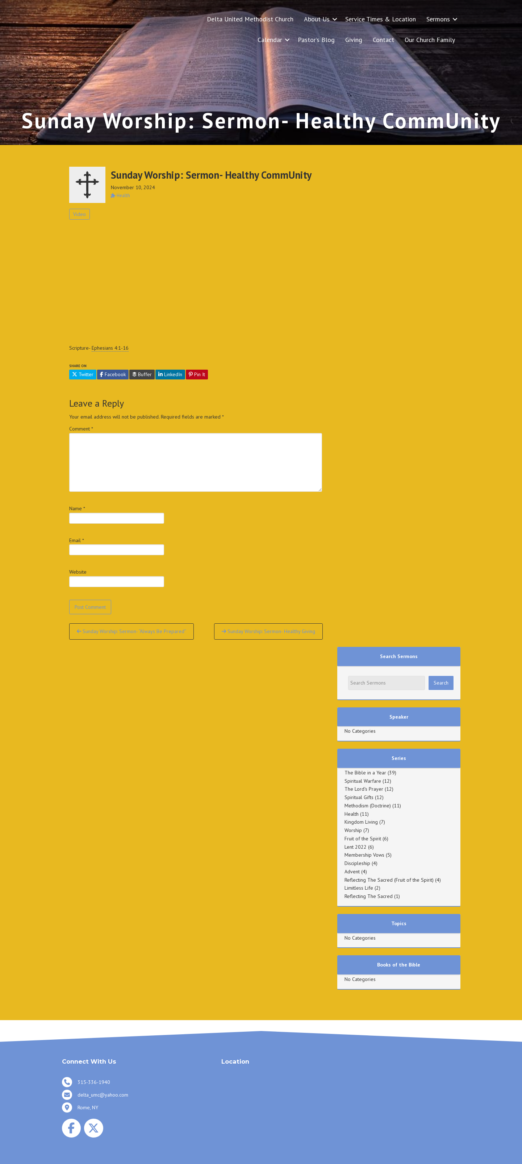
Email (76, 540)
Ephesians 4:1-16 (110, 348)
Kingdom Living (361, 822)
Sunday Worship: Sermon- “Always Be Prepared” (131, 631)
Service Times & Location (380, 19)
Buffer (142, 374)
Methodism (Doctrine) (367, 805)
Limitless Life (358, 888)
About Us (317, 19)
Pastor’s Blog (316, 40)
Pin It (197, 374)
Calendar (270, 40)
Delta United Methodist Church (250, 19)
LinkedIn (170, 374)
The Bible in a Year (365, 772)
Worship (353, 830)
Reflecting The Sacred (368, 896)
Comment (81, 428)
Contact (383, 40)
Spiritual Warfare (362, 781)
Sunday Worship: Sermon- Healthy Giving (268, 631)
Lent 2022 (355, 847)
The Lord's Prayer (363, 789)
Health (351, 814)
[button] (335, 19)
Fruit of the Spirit (362, 838)
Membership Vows (364, 855)
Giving (353, 40)
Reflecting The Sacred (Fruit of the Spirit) (389, 880)
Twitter (82, 374)
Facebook (113, 374)
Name (77, 508)
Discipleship (357, 863)
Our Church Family (430, 40)
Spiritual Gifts (358, 797)
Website (78, 572)
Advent (352, 871)
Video (79, 214)
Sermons (438, 19)
